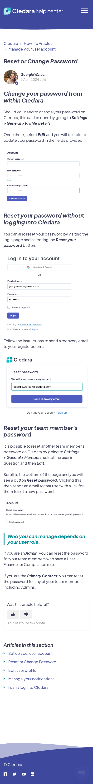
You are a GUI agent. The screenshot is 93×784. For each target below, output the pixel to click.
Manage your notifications (31, 678)
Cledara (11, 43)
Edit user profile (22, 670)
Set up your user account (30, 653)
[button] (84, 10)
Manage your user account (32, 49)
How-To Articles (38, 43)
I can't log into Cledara (28, 687)
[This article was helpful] (13, 614)
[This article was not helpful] (26, 614)
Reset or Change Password (32, 661)
